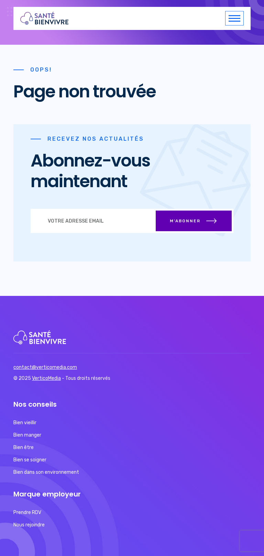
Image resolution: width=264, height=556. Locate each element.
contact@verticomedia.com (45, 367)
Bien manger (27, 435)
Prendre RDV (27, 512)
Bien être (23, 447)
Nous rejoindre (29, 525)
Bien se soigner (29, 460)
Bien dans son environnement (46, 472)
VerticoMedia (46, 378)
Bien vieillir (24, 423)
